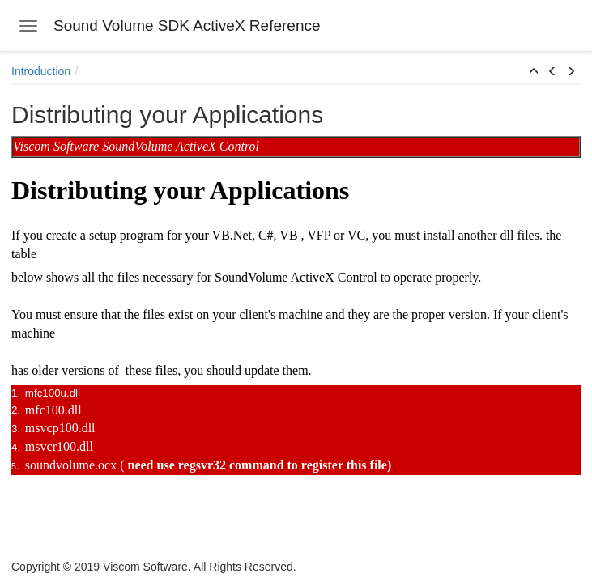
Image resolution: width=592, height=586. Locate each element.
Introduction (40, 71)
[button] (533, 72)
